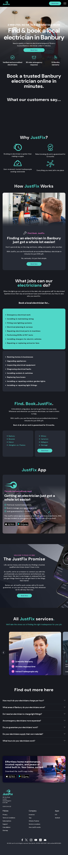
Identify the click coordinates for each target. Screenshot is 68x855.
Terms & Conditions (9, 817)
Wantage (44, 445)
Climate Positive (34, 821)
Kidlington (44, 442)
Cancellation (6, 827)
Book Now (55, 3)
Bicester (12, 439)
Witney (43, 436)
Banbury (12, 436)
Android (57, 817)
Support (5, 824)
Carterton (44, 439)
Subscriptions (7, 821)
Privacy (5, 814)
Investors (32, 814)
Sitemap (5, 830)
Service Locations (34, 824)
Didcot (11, 442)
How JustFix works (35, 827)
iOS (56, 814)
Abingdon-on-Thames (17, 445)
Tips (30, 817)
